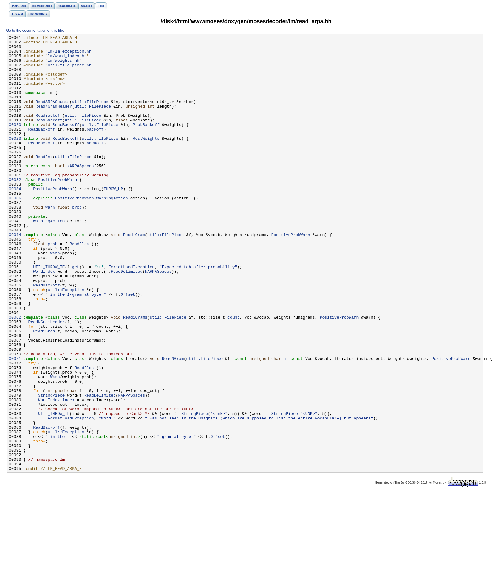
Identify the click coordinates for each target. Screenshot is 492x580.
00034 (15, 220)
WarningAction (112, 231)
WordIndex (44, 319)
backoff (95, 148)
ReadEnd (44, 181)
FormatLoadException (131, 313)
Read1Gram (134, 275)
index (68, 473)
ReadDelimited (126, 319)
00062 (15, 374)
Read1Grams (135, 374)
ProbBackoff (146, 143)
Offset (128, 346)
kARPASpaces (80, 192)
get (75, 313)
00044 (15, 275)
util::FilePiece (90, 115)
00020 (15, 143)
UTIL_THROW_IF (49, 313)
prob (77, 242)
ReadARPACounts (52, 115)
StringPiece (51, 467)
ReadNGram (173, 423)
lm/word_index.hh (67, 60)
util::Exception (66, 341)
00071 (15, 423)
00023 (15, 159)
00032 (15, 209)
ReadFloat (80, 286)
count (233, 374)
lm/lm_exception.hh (70, 54)
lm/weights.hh (63, 65)
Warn (50, 242)
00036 (15, 231)
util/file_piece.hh (70, 71)
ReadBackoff (49, 132)
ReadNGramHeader (54, 121)
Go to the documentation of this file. (35, 30)
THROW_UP (113, 220)
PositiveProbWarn (57, 209)
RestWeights (146, 159)
